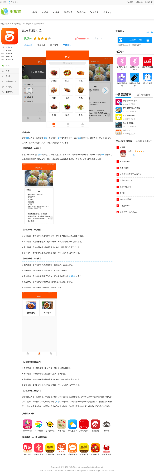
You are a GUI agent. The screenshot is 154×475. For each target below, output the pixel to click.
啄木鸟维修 (124, 168)
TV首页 (3, 2)
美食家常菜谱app (95, 455)
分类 (102, 155)
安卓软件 (18, 24)
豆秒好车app (124, 206)
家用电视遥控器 (134, 83)
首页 (11, 24)
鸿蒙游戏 (68, 12)
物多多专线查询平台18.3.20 (130, 174)
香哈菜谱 (27, 454)
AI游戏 (45, 12)
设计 (40, 155)
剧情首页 (148, 2)
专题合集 (139, 2)
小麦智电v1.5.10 (126, 180)
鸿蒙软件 (81, 12)
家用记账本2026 (134, 67)
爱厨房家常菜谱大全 (72, 455)
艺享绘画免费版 (129, 116)
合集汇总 (107, 12)
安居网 (122, 193)
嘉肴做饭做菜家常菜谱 (50, 455)
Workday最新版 (126, 199)
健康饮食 (72, 276)
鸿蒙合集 (94, 12)
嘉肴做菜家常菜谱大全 (83, 455)
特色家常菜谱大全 (61, 455)
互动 (58, 402)
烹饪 (59, 138)
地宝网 (122, 147)
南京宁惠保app (125, 187)
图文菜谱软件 (41, 437)
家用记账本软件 (122, 67)
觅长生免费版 (128, 123)
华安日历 (126, 130)
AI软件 (56, 12)
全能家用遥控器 (122, 83)
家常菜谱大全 (28, 437)
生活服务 (28, 24)
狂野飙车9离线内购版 (131, 108)
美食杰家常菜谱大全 (38, 455)
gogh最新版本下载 (130, 101)
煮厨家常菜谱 (106, 455)
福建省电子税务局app (128, 212)
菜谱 (27, 138)
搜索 (45, 138)
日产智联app (124, 162)
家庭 (79, 138)
